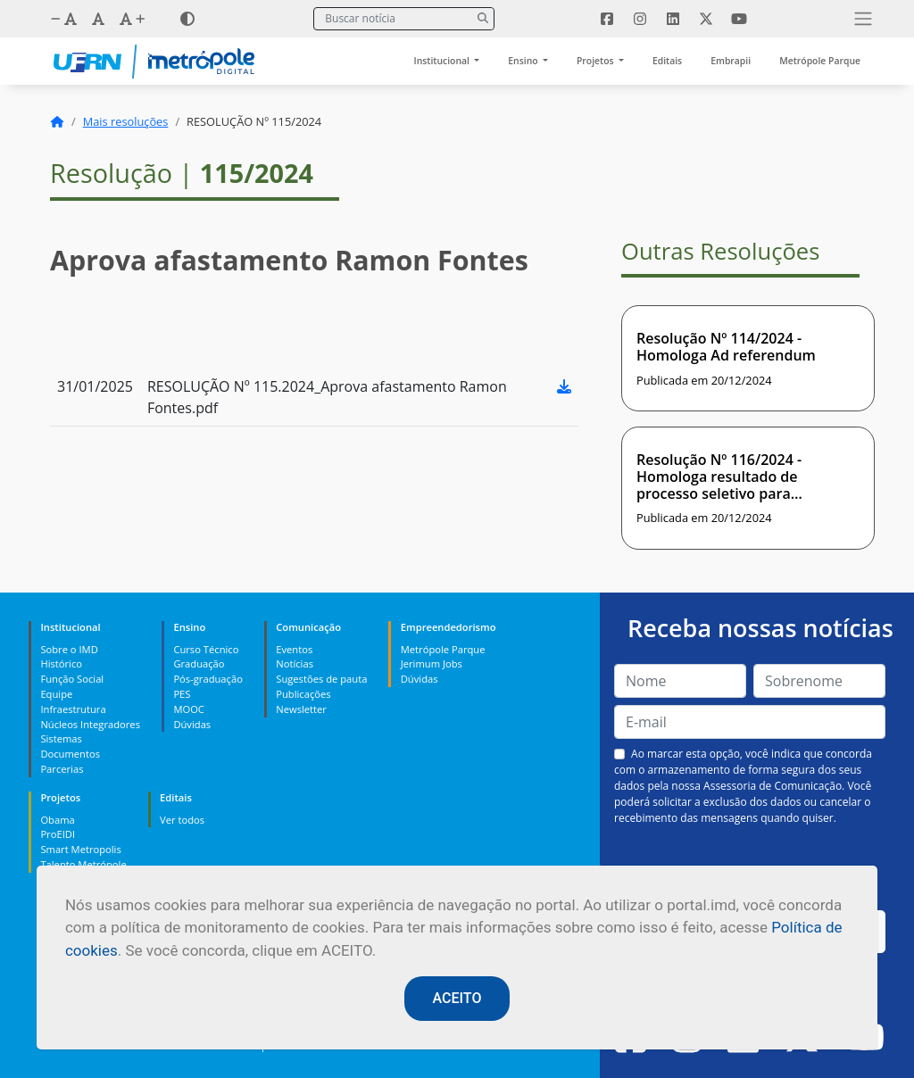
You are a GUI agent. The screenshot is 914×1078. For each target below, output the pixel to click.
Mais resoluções (126, 121)
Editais (667, 60)
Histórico (61, 663)
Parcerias (61, 768)
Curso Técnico (205, 649)
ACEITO (457, 998)
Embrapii (730, 60)
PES (181, 694)
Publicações (303, 694)
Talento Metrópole (83, 864)
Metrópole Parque (819, 60)
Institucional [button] (443, 60)
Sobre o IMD (68, 649)
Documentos (70, 753)
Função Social (72, 678)
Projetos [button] (596, 60)
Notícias (294, 663)
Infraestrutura (72, 709)
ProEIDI (57, 834)
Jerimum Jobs (431, 663)
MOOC (188, 709)
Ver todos (182, 819)
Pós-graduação (207, 678)
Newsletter (301, 709)
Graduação (198, 663)
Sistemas (60, 738)
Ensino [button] (524, 60)
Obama (57, 819)
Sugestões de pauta (321, 678)
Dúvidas (192, 724)
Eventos (294, 649)
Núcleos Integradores (90, 724)
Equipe (56, 694)
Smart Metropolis (80, 849)
